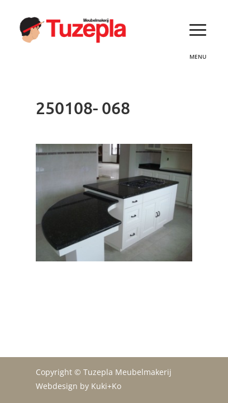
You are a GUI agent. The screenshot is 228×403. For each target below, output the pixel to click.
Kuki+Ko (106, 386)
